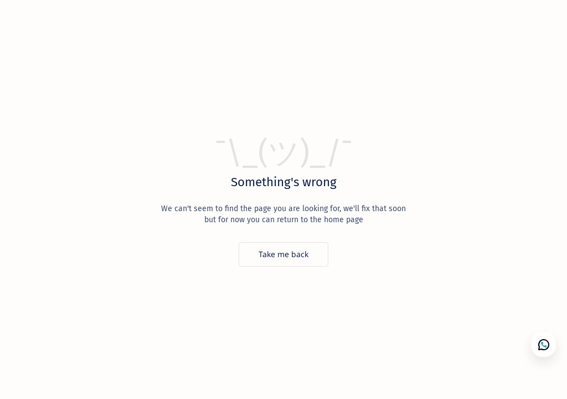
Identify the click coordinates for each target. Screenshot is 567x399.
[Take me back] (283, 254)
